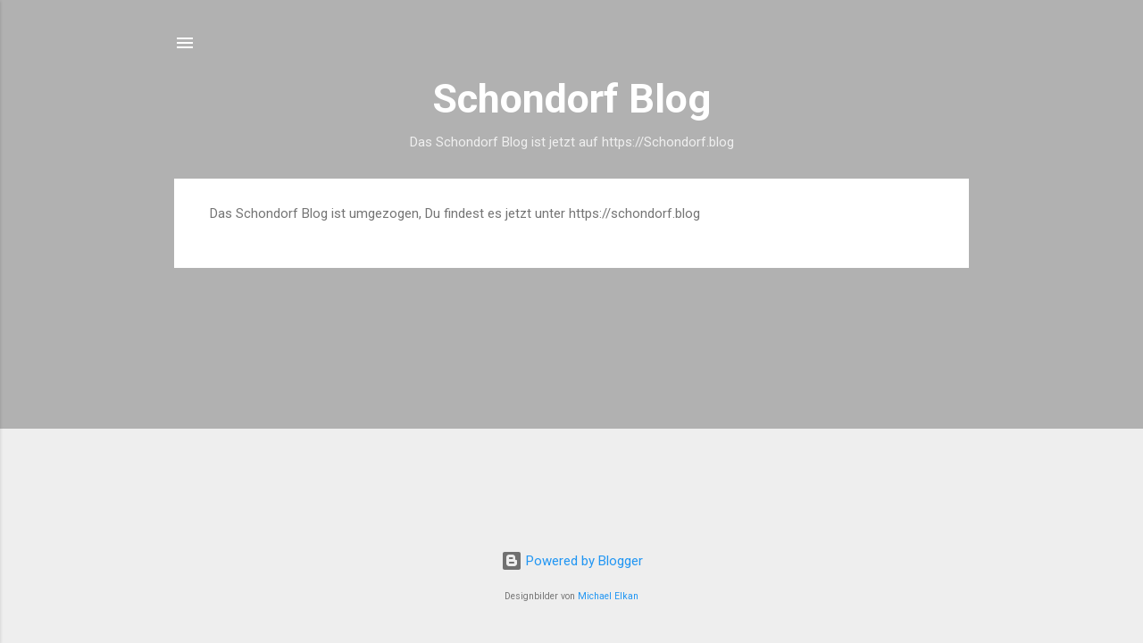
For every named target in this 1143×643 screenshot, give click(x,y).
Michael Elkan (608, 596)
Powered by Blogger (572, 561)
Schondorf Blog (571, 98)
